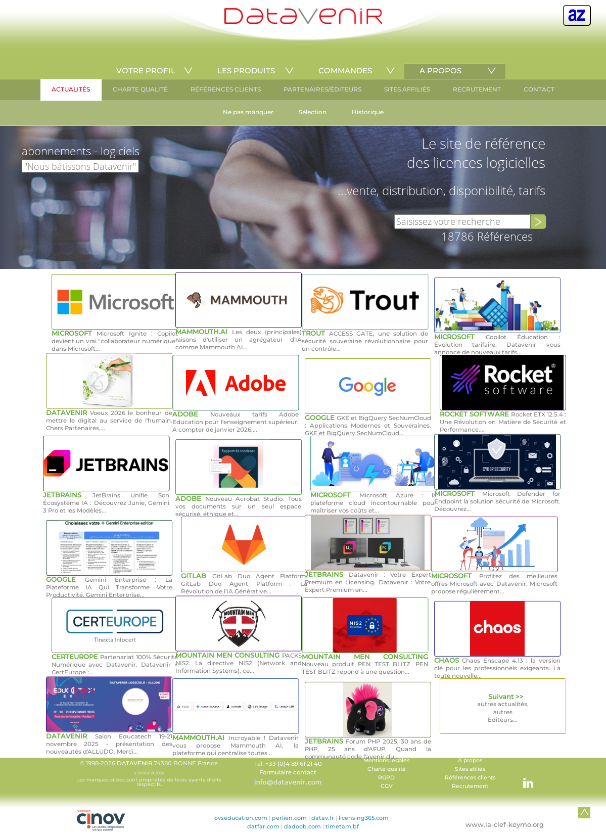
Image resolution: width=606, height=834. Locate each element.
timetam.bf (342, 826)
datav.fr (322, 817)
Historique (368, 112)
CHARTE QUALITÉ (140, 89)
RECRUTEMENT (477, 89)
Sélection (313, 112)
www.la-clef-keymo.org (504, 824)
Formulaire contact (287, 772)
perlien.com (289, 817)
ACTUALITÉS (71, 89)
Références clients (470, 777)
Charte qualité (386, 769)
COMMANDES (345, 70)
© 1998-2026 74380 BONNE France (149, 773)
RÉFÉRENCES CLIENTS (226, 89)
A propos (470, 760)
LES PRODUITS (246, 70)
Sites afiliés (470, 769)
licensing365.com (364, 817)
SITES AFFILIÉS (407, 89)
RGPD (386, 777)
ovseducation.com (240, 817)
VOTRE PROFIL (145, 70)
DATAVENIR (134, 763)
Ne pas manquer (248, 112)
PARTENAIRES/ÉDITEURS (322, 89)
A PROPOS (440, 70)
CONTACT (539, 89)
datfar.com (263, 826)
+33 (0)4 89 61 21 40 (293, 763)
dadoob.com (302, 826)
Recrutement (470, 786)
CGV (387, 786)
